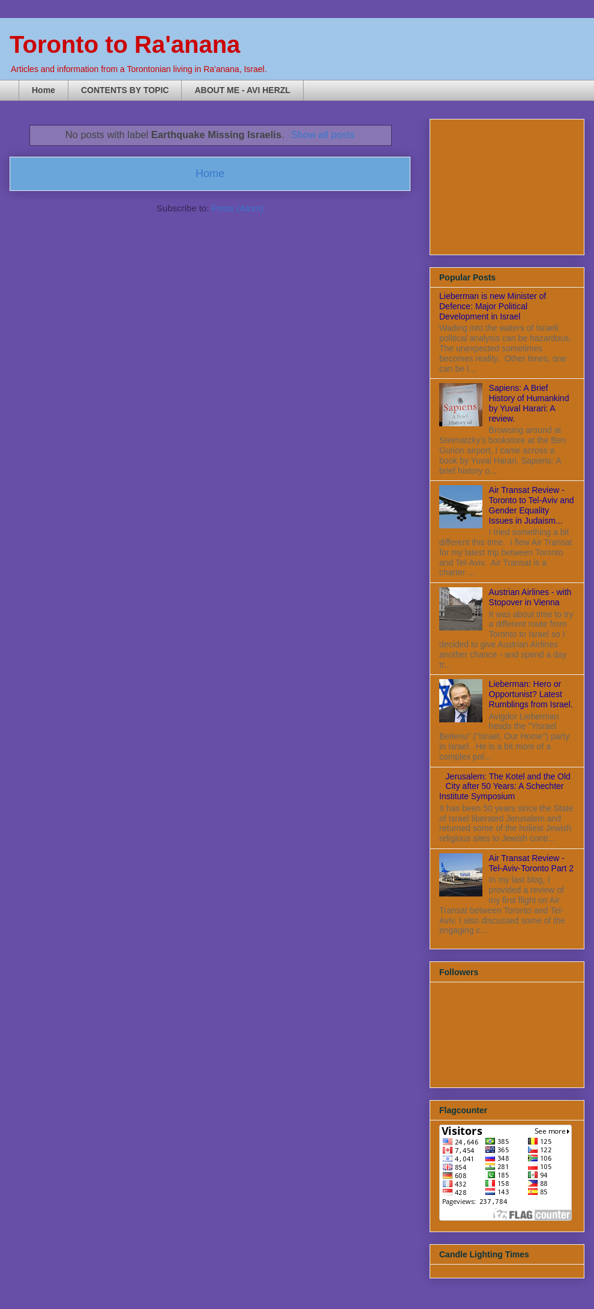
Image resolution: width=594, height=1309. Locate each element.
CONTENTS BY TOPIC (125, 90)
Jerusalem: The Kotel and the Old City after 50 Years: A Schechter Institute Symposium (505, 787)
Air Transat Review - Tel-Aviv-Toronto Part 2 (531, 863)
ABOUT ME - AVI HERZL (242, 90)
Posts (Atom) (238, 208)
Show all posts (323, 134)
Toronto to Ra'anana (125, 44)
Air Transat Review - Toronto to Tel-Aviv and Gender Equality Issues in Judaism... (531, 505)
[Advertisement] (499, 184)
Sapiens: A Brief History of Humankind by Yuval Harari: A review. (529, 403)
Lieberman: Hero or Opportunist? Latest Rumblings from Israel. (531, 694)
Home (43, 90)
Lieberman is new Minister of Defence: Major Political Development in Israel (492, 306)
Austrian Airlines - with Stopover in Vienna (530, 597)
